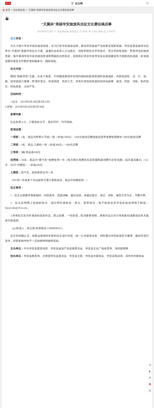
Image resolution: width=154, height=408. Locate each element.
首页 (8, 10)
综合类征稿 (19, 10)
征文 (13, 38)
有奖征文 (74, 31)
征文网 (77, 3)
